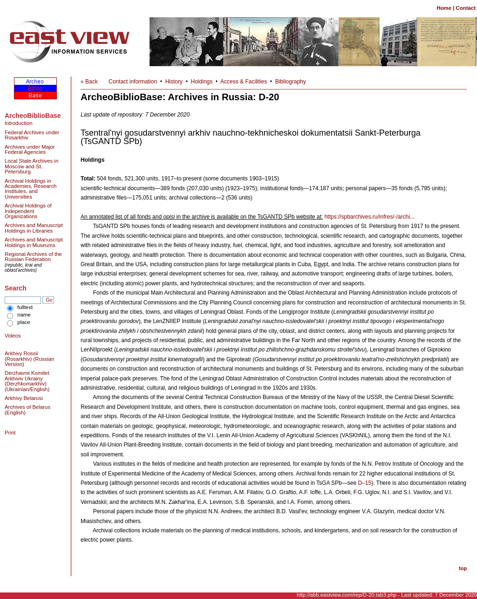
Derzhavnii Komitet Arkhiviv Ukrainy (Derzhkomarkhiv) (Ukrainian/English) (27, 381)
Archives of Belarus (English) (27, 409)
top (463, 568)
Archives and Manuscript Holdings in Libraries (34, 227)
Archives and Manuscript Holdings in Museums (34, 242)
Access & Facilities (243, 81)
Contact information (133, 81)
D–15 (364, 483)
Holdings (202, 81)
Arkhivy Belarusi (24, 398)
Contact (466, 8)
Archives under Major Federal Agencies (30, 149)
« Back (89, 81)
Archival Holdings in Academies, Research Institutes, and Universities (30, 189)
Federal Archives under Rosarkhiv (32, 135)
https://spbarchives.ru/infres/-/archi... (369, 216)
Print (10, 432)
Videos (13, 335)
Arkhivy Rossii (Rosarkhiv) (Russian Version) (29, 359)
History (174, 81)
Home (443, 8)
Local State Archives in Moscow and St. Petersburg (31, 166)
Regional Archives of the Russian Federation (33, 256)
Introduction (19, 123)
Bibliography (290, 81)
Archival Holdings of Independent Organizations (28, 211)
